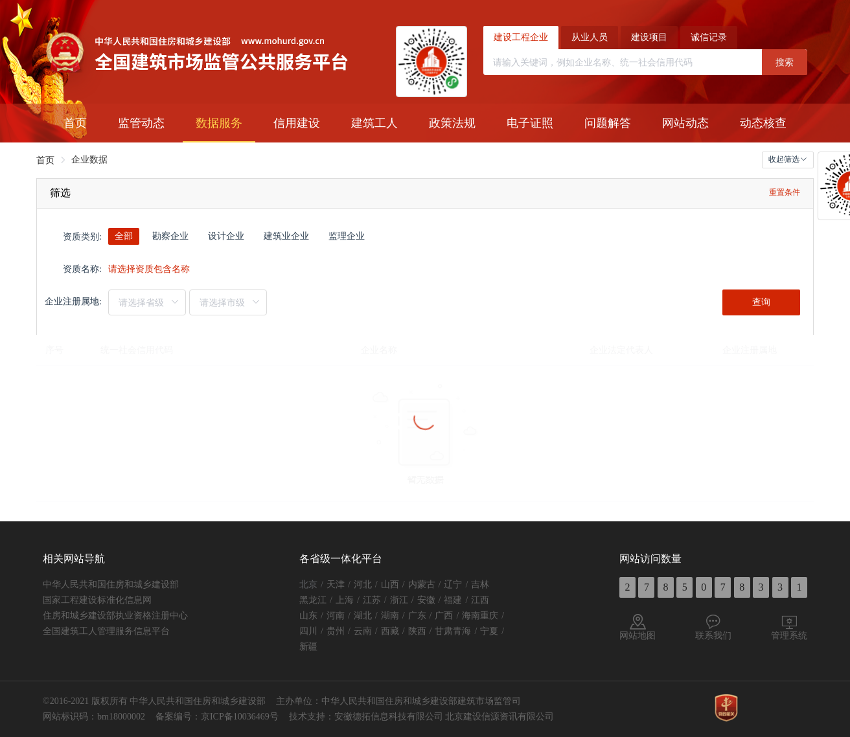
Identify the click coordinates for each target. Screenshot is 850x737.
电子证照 (530, 123)
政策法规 (452, 123)
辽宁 (453, 584)
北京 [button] (308, 584)
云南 (363, 631)
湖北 (363, 615)
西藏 (390, 631)
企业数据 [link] (89, 159)
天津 (336, 584)
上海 (345, 600)
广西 (444, 615)
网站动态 (685, 123)
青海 (462, 631)
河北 (363, 584)
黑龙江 (313, 600)
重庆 (489, 615)
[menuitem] (75, 123)
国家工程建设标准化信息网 (97, 600)
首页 (75, 123)
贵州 (336, 631)
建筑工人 (374, 123)
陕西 (417, 631)
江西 (480, 600)
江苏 (372, 600)
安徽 (426, 600)
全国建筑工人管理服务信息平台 (106, 631)
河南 (336, 615)
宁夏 (489, 631)
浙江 (399, 600)
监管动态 (141, 123)
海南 (471, 615)
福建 (453, 600)
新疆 (308, 647)
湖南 (390, 615)
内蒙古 (421, 584)
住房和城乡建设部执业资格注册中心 (115, 615)
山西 (390, 584)
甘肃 (444, 631)
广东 (417, 615)
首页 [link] (45, 160)
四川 (308, 631)
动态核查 (763, 123)
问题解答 (607, 123)
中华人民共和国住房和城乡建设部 (111, 584)
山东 (308, 615)
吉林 (480, 584)
